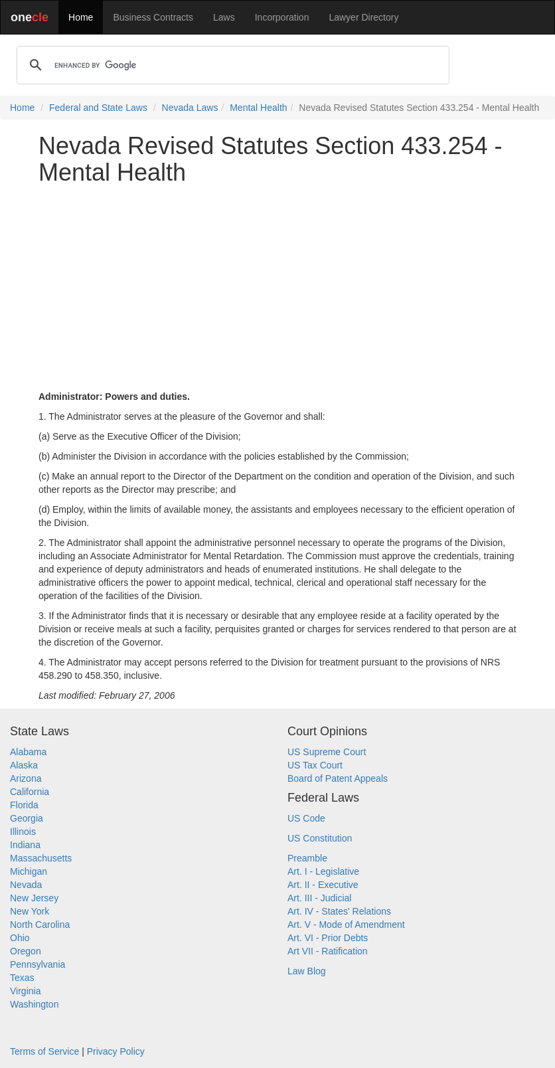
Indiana (25, 845)
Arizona (25, 778)
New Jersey (34, 898)
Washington (34, 1004)
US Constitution (319, 838)
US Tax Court (315, 765)
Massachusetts (41, 858)
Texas (22, 977)
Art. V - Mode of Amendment (346, 924)
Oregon (25, 951)
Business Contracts (153, 17)
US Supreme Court (326, 752)
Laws (224, 17)
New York (29, 911)
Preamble (307, 858)
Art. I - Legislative (323, 871)
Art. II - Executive (322, 884)
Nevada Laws (190, 107)
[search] (231, 65)
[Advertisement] (277, 288)
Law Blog (306, 971)
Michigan (28, 871)
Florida (24, 805)
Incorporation (282, 17)
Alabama (28, 752)
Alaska (24, 765)
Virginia (25, 991)
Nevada (26, 884)
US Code (306, 818)
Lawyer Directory (363, 17)
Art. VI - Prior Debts (327, 938)
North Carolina (40, 924)
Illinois (23, 831)
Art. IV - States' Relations (339, 911)
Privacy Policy (116, 1051)
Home (80, 17)
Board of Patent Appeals (337, 778)
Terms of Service (44, 1051)
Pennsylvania (37, 964)
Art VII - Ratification (327, 951)
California (29, 791)
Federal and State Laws (98, 107)
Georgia (26, 818)
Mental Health (258, 107)
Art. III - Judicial (319, 898)
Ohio (20, 938)
